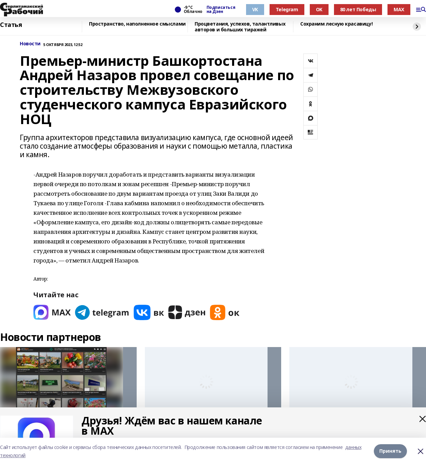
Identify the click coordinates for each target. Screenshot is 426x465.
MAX (399, 9)
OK (319, 9)
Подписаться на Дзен (221, 9)
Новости (30, 44)
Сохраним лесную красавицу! (336, 24)
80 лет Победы (358, 9)
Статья (11, 25)
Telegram (287, 9)
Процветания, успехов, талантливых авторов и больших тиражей (240, 26)
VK (255, 9)
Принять (390, 451)
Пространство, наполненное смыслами (137, 24)
